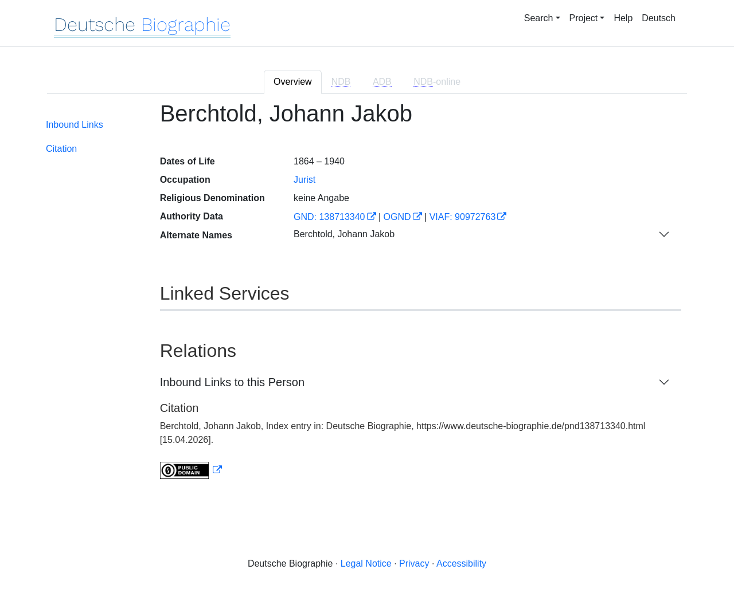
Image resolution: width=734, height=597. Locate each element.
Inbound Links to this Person (232, 382)
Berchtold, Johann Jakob (344, 234)
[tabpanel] (367, 297)
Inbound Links (74, 124)
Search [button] (538, 18)
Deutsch (659, 18)
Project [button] (583, 18)
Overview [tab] (293, 82)
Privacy (414, 563)
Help (623, 18)
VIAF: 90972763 (463, 217)
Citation (61, 149)
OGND (397, 217)
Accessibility (461, 563)
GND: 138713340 (329, 217)
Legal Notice (366, 563)
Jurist (304, 179)
